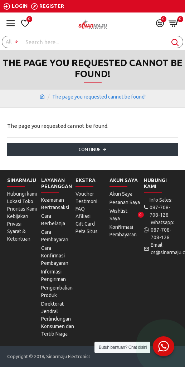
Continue (90, 149)
